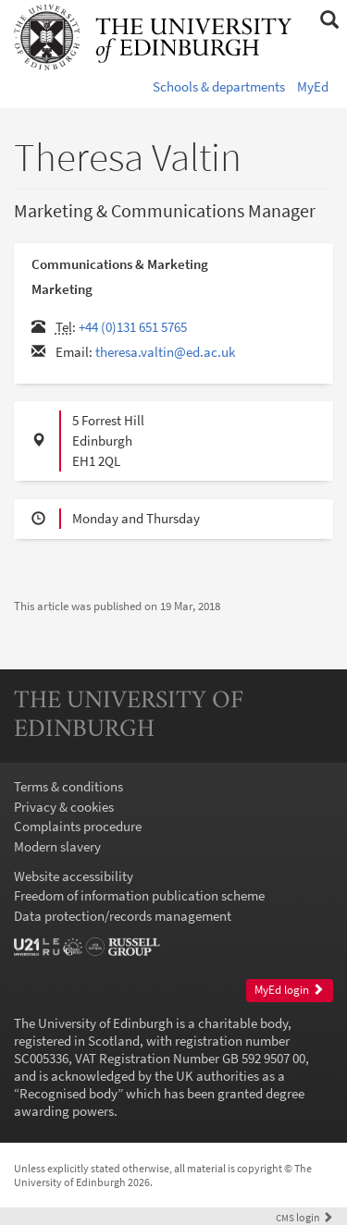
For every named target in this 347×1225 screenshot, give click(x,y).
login (304, 1217)
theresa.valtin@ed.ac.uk (165, 352)
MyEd (312, 86)
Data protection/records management (122, 916)
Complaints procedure (78, 826)
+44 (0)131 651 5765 (133, 327)
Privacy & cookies (64, 806)
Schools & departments (219, 86)
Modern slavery (57, 846)
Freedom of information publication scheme (139, 895)
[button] (329, 20)
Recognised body (68, 1093)
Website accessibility (73, 876)
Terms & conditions (68, 786)
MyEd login (289, 990)
